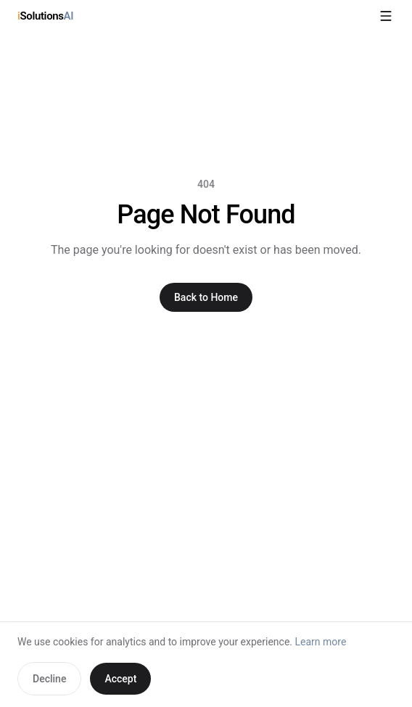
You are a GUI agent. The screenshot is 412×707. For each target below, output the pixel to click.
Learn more (321, 642)
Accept (120, 679)
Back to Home (206, 297)
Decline (49, 679)
